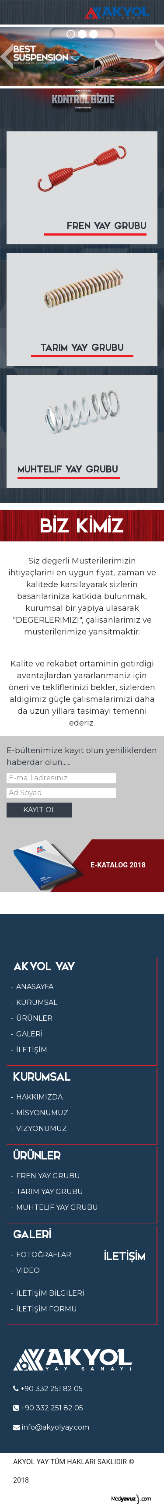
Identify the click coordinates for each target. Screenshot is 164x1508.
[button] (6, 56)
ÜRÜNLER (34, 1018)
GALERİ (29, 1034)
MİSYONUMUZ (42, 1113)
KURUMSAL (36, 1002)
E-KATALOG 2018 (79, 865)
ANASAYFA (34, 987)
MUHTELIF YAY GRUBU (57, 1207)
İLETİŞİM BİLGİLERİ (50, 1293)
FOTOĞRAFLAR (43, 1255)
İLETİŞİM (31, 1050)
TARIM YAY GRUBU (49, 1191)
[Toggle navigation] (19, 12)
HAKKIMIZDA (39, 1097)
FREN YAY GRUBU (48, 1176)
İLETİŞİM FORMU (46, 1309)
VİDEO (28, 1270)
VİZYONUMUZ (41, 1128)
